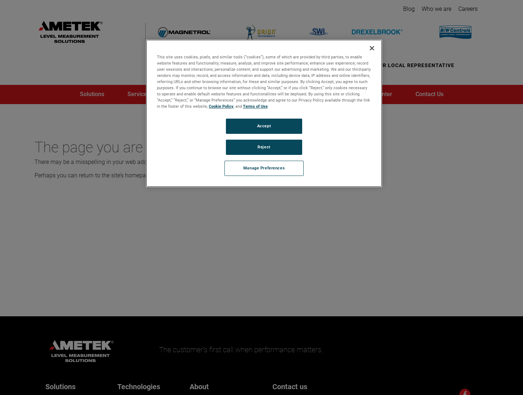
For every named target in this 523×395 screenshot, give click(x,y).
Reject (264, 146)
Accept (264, 125)
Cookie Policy (221, 106)
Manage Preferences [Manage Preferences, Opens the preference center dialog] (264, 167)
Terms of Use (255, 106)
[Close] (372, 48)
